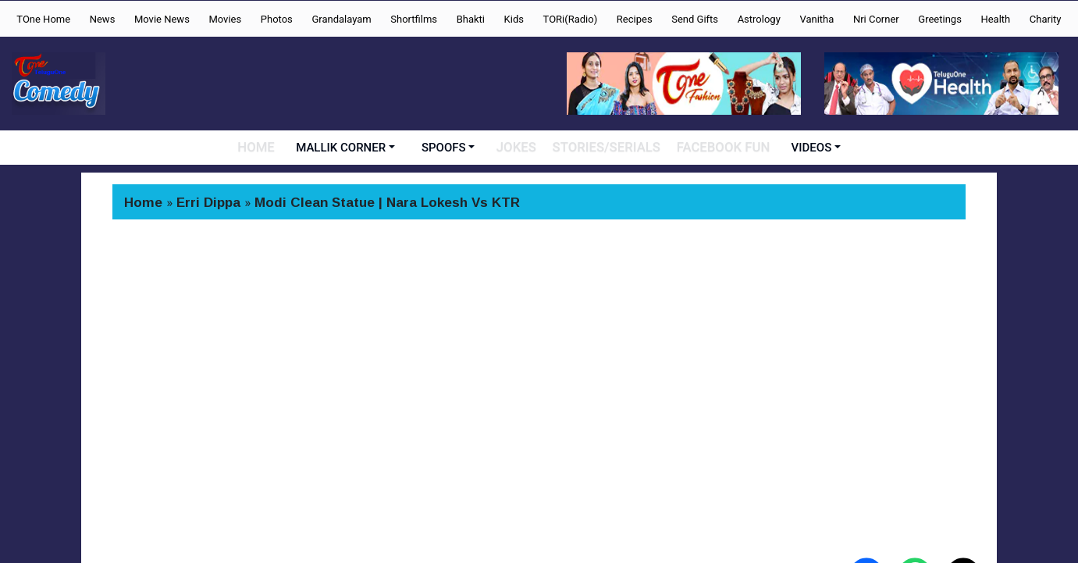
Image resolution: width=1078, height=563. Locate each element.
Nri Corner (876, 19)
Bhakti (471, 19)
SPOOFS (450, 148)
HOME (262, 148)
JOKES (523, 148)
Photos (277, 19)
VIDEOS (805, 148)
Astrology (759, 19)
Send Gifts (694, 19)
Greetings (940, 19)
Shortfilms (413, 19)
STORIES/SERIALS (609, 148)
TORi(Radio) (570, 19)
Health (995, 19)
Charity (1046, 19)
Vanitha (816, 19)
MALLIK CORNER (348, 148)
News (103, 19)
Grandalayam (341, 19)
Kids (514, 19)
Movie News (162, 19)
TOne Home (43, 19)
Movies (224, 19)
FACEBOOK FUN (719, 148)
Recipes (635, 19)
